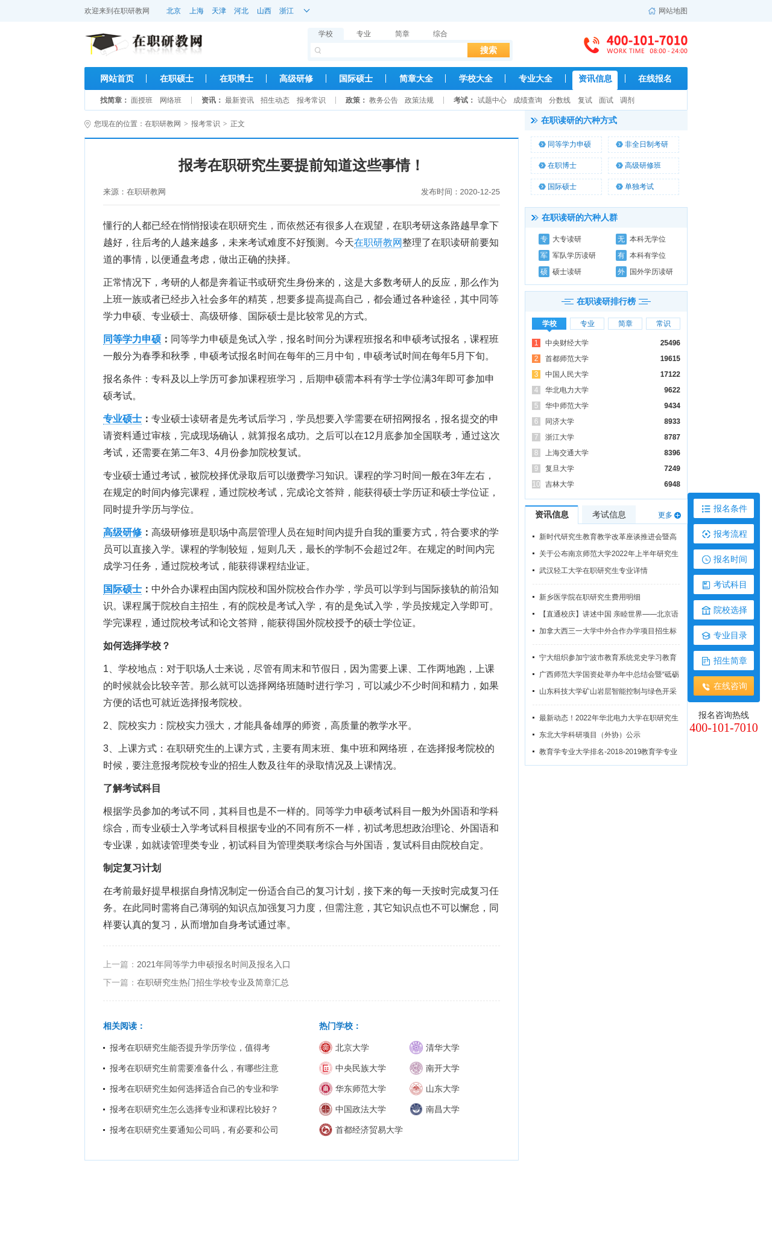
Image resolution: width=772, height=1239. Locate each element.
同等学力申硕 (565, 144)
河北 (241, 11)
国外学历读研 (644, 271)
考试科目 (730, 584)
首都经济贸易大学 (361, 1130)
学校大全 (476, 78)
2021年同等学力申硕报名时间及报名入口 (214, 964)
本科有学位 (641, 255)
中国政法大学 (352, 1109)
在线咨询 (730, 686)
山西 (264, 11)
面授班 (142, 100)
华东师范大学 (352, 1088)
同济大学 (559, 421)
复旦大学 (559, 468)
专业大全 (535, 78)
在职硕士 (177, 78)
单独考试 (635, 186)
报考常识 (311, 100)
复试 (585, 100)
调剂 (627, 100)
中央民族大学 (352, 1068)
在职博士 (236, 78)
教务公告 (383, 100)
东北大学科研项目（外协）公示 (590, 735)
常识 (663, 323)
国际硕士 (356, 78)
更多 (665, 515)
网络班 (171, 100)
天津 (219, 11)
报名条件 (730, 508)
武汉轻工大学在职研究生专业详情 (593, 570)
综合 (440, 34)
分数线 (560, 100)
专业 (363, 34)
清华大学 (435, 1047)
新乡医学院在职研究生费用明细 (590, 597)
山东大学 (435, 1088)
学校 (325, 34)
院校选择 (730, 610)
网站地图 (668, 11)
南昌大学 (435, 1109)
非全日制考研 (642, 144)
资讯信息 (595, 78)
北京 (173, 11)
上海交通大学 (567, 453)
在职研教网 (131, 11)
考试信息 (609, 514)
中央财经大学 (567, 343)
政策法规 (419, 100)
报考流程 (730, 534)
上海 (196, 11)
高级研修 (296, 78)
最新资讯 (239, 100)
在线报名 (655, 78)
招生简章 (730, 660)
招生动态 (275, 100)
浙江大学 (559, 437)
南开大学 (435, 1068)
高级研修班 (638, 165)
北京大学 (344, 1047)
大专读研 (560, 239)
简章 (402, 34)
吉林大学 (559, 484)
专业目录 (730, 635)
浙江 (286, 11)
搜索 (488, 50)
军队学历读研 (567, 255)
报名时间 (730, 559)
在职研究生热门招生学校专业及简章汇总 (213, 982)
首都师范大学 (567, 358)
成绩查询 (527, 100)
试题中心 (492, 100)
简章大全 (416, 78)
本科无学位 (641, 239)
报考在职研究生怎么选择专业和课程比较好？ (194, 1109)
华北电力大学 (567, 390)
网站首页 (117, 78)
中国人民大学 (567, 374)
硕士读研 (560, 271)
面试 (606, 100)
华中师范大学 (567, 406)
